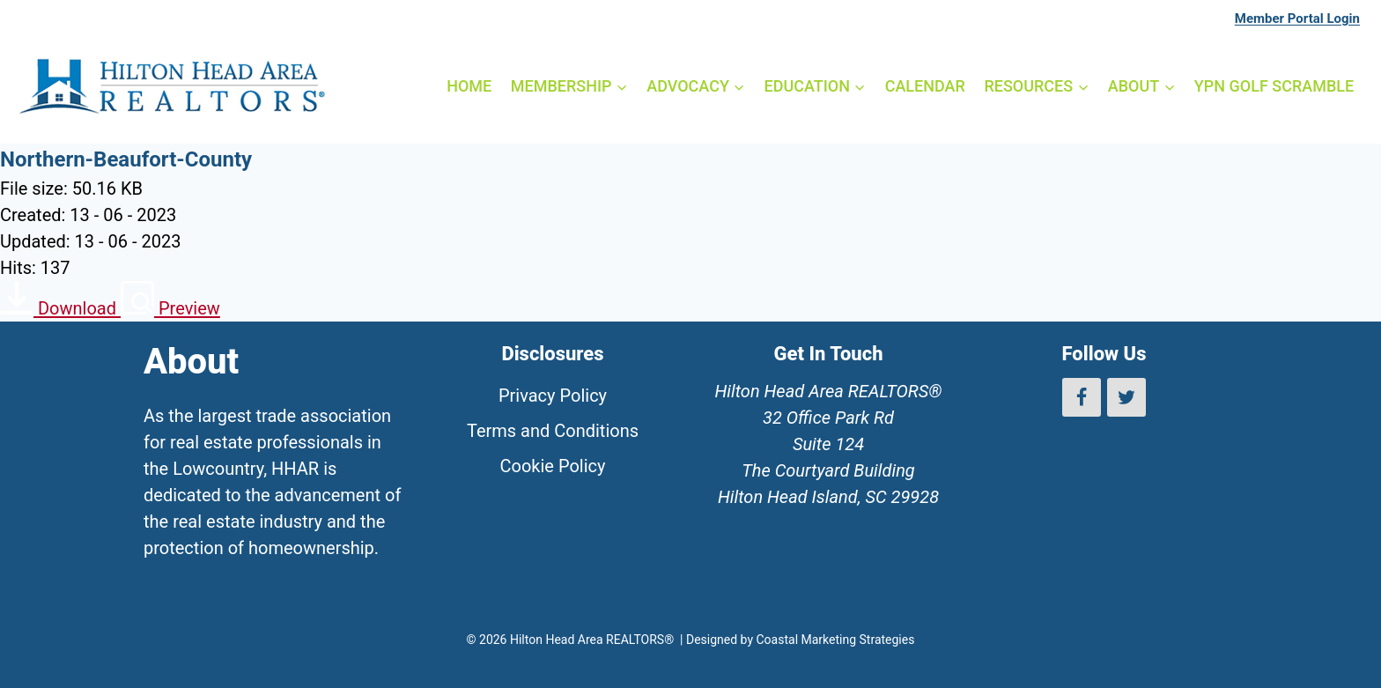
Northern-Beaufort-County (126, 159)
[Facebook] (1081, 397)
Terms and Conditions (553, 430)
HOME (469, 86)
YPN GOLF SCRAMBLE (1274, 86)
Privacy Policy (552, 395)
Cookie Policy (553, 466)
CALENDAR (925, 86)
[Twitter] (1126, 397)
